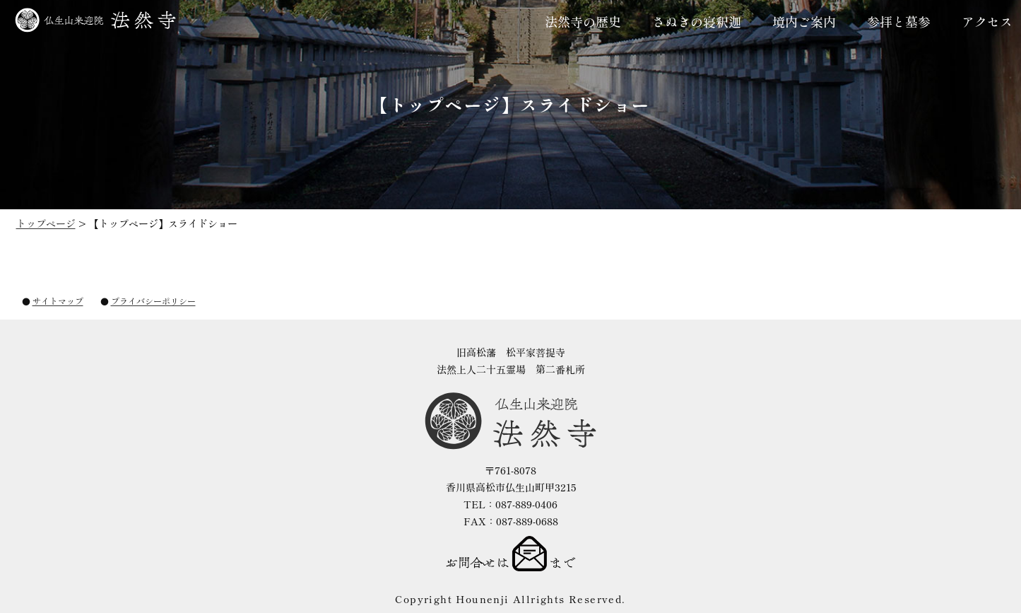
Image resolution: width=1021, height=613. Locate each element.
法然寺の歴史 (583, 21)
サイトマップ (58, 301)
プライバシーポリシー (153, 301)
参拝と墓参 (899, 21)
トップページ (46, 223)
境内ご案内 (804, 21)
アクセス (987, 21)
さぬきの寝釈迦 (696, 21)
